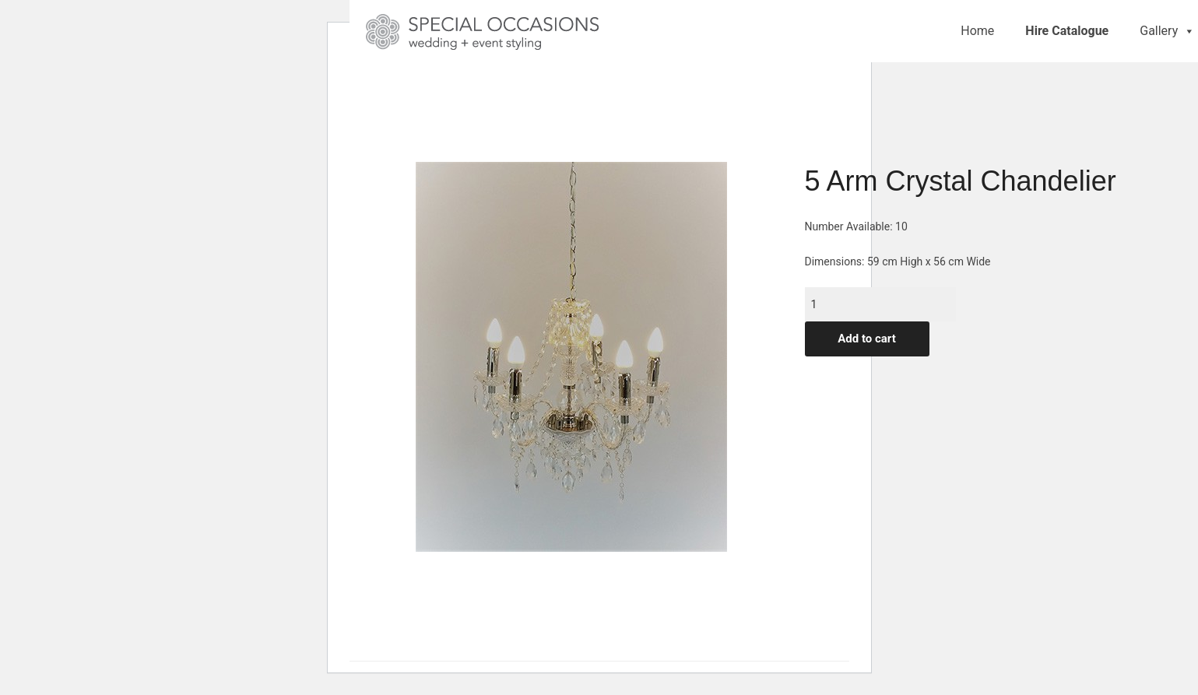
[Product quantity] (880, 304)
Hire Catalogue (1066, 30)
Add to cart (867, 339)
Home (977, 30)
